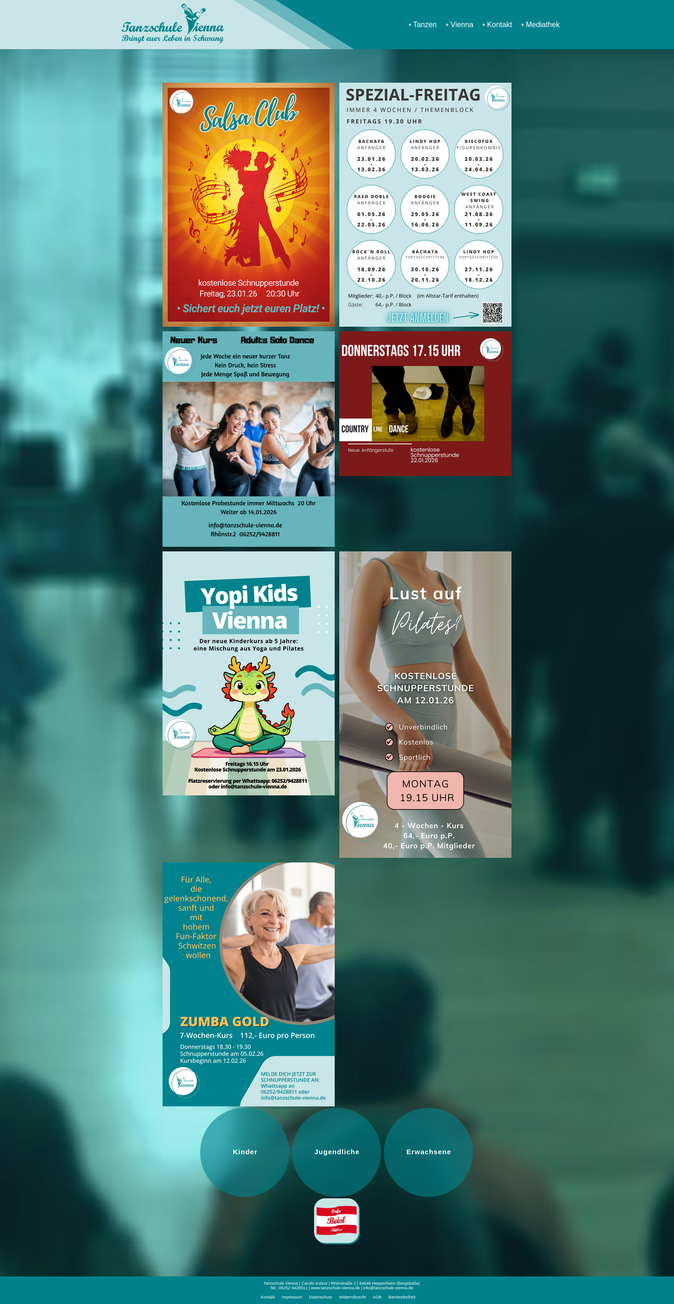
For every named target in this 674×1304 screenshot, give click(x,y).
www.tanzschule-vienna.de (335, 1288)
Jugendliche (337, 1152)
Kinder (245, 1152)
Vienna (461, 24)
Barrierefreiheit (402, 1297)
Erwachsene (428, 1152)
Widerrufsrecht (352, 1297)
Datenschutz (320, 1297)
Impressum (292, 1297)
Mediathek (543, 24)
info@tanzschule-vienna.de (388, 1288)
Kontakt (499, 24)
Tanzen (425, 24)
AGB (377, 1297)
